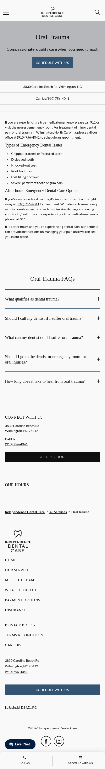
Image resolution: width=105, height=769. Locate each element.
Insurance (16, 610)
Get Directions (52, 457)
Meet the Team (19, 580)
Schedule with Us (52, 62)
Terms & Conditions (25, 635)
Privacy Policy (20, 625)
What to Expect (21, 590)
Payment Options (22, 600)
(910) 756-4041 (58, 98)
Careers (13, 645)
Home (10, 560)
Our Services (18, 570)
